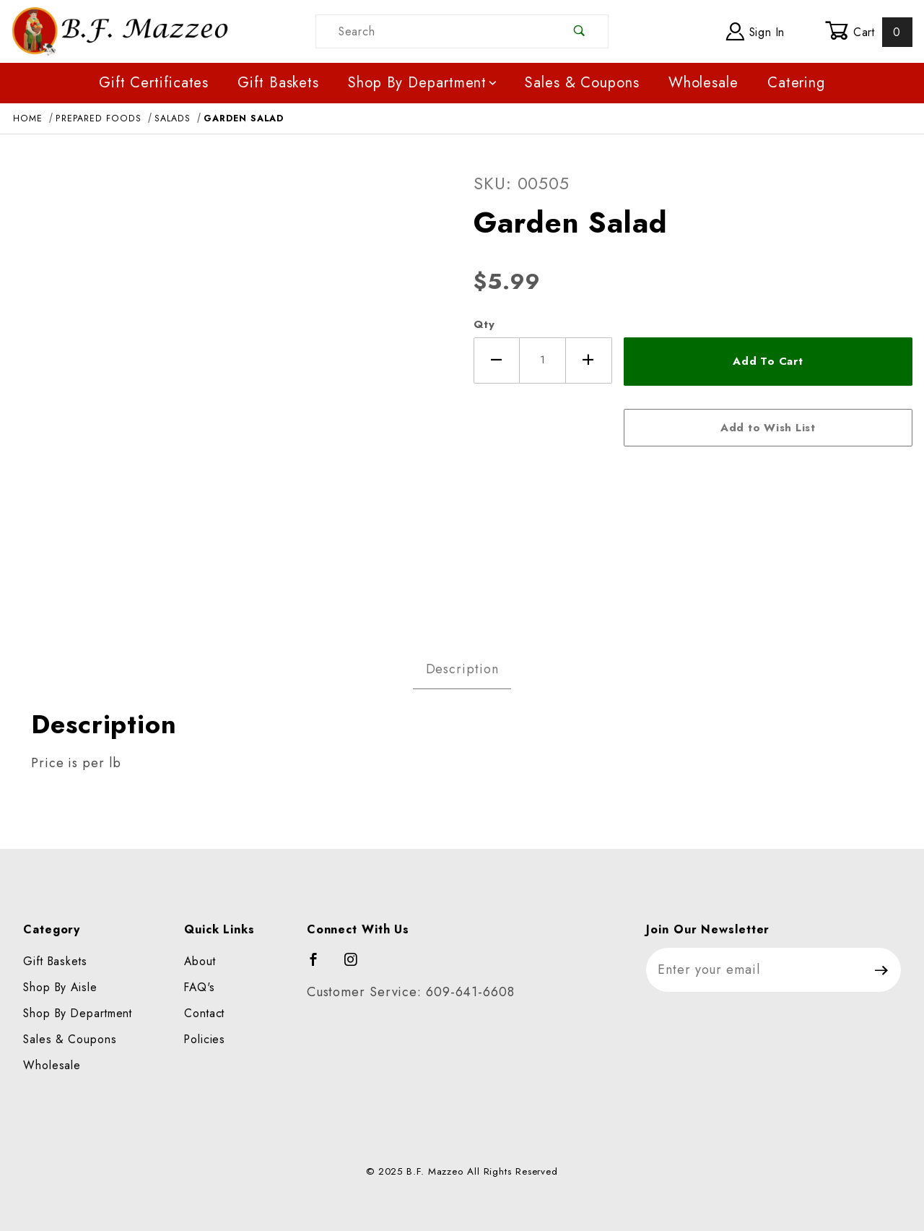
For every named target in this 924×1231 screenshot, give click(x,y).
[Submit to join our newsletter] (882, 970)
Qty (484, 324)
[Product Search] (434, 31)
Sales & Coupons (582, 82)
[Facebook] (320, 966)
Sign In (755, 31)
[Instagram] (357, 966)
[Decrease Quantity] (497, 360)
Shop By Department (423, 82)
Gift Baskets (278, 82)
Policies (204, 1039)
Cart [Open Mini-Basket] (868, 31)
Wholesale (703, 82)
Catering (796, 82)
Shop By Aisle (60, 987)
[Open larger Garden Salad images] (231, 387)
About (200, 961)
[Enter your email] (754, 970)
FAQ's (199, 987)
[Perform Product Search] (580, 31)
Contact (204, 1013)
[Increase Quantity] (589, 360)
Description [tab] (462, 669)
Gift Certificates (154, 82)
